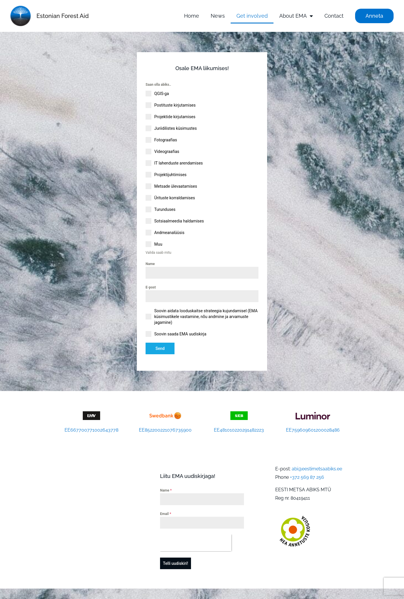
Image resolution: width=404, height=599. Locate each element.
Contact (334, 16)
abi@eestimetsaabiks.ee (317, 466)
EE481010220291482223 (239, 428)
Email (165, 512)
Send (160, 348)
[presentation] (195, 540)
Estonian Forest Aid (62, 15)
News (218, 16)
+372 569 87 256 (307, 475)
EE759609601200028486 (313, 428)
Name (150, 264)
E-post (151, 287)
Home (191, 16)
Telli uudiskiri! (175, 561)
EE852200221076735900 (165, 428)
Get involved (252, 16)
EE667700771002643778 (91, 428)
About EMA (296, 15)
